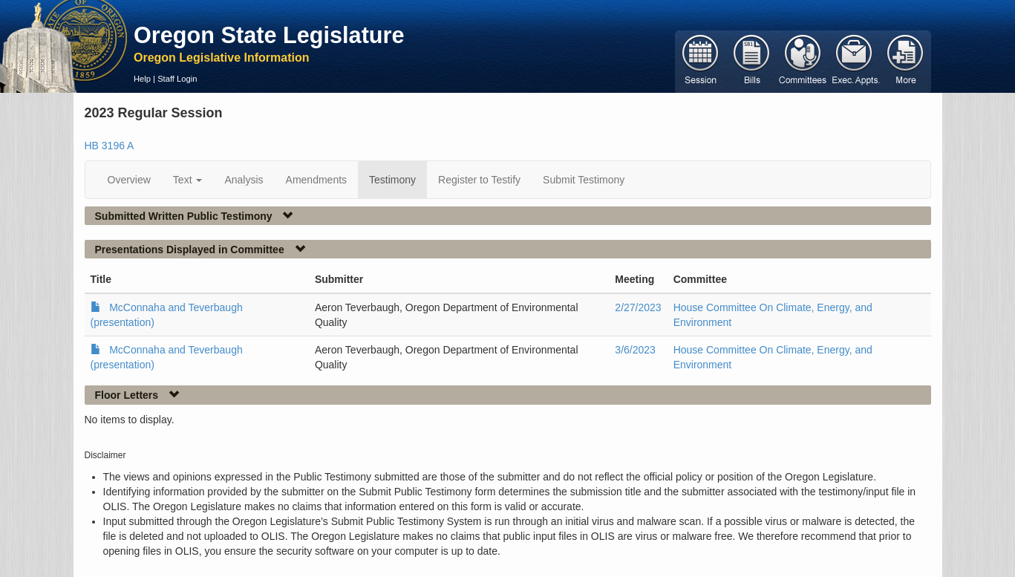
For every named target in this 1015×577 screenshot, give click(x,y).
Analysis (243, 180)
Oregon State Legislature (269, 34)
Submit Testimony (583, 180)
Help (142, 78)
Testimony (392, 180)
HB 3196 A (109, 145)
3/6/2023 (635, 350)
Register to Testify (479, 180)
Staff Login (177, 78)
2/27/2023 (638, 307)
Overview (129, 180)
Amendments (316, 180)
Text (188, 180)
